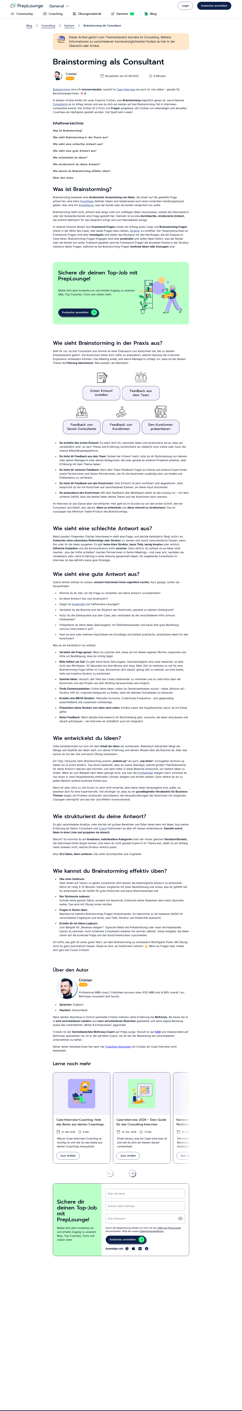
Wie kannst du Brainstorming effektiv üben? (81, 171)
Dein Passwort (117, 1218)
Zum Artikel (68, 1156)
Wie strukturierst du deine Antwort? (76, 164)
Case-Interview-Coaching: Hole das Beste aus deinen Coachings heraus (80, 1122)
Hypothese (86, 201)
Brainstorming (61, 89)
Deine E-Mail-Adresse (121, 1206)
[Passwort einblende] (180, 1218)
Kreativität (78, 604)
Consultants (60, 104)
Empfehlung (86, 205)
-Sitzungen (124, 1046)
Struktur (135, 230)
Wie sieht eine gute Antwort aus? (75, 151)
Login (185, 6)
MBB (158, 1031)
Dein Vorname (116, 1193)
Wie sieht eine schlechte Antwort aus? (78, 144)
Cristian (71, 74)
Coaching (111, 1046)
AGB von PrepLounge (169, 1227)
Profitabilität (145, 772)
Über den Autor (63, 178)
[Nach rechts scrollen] (132, 1173)
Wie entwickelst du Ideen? (70, 158)
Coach (103, 828)
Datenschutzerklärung (152, 1231)
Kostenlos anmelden (214, 6)
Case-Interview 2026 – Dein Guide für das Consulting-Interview (141, 1122)
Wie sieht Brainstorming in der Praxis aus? (80, 137)
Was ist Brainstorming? (67, 131)
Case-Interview (126, 89)
